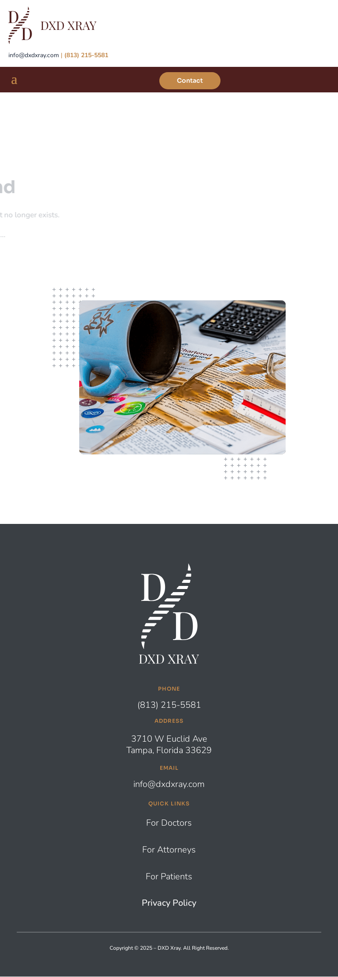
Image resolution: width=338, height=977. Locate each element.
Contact (190, 80)
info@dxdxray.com (33, 55)
